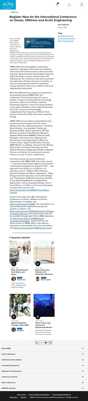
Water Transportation (66, 41)
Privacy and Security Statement (39, 394)
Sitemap (23, 397)
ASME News (15, 12)
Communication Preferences (61, 394)
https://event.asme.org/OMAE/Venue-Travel (33, 228)
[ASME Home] (8, 5)
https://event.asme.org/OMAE (22, 204)
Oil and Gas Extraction (66, 38)
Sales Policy (14, 397)
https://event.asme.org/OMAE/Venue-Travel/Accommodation (27, 219)
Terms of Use (21, 394)
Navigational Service (66, 36)
